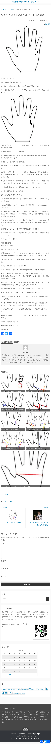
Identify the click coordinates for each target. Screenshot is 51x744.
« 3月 (9, 676)
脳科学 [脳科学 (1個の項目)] (21, 695)
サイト (3, 578)
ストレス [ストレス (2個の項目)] (4, 691)
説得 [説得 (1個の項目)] (24, 695)
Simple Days (36, 736)
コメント (4, 543)
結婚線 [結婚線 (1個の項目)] (17, 695)
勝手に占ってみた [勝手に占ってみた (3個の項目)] (34, 691)
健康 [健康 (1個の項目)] (23, 691)
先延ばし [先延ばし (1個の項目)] (26, 691)
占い (6, 501)
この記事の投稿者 (7, 342)
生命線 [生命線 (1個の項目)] (14, 695)
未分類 (6, 494)
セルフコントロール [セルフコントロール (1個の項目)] (14, 691)
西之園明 (47, 24)
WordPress (22, 736)
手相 (11, 501)
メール (4, 571)
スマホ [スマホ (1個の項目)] (8, 691)
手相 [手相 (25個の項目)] (9, 695)
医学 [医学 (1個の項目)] (41, 691)
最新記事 (16, 342)
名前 (3, 563)
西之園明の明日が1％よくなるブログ (28, 741)
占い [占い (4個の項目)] (43, 691)
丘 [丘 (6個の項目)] (20, 691)
